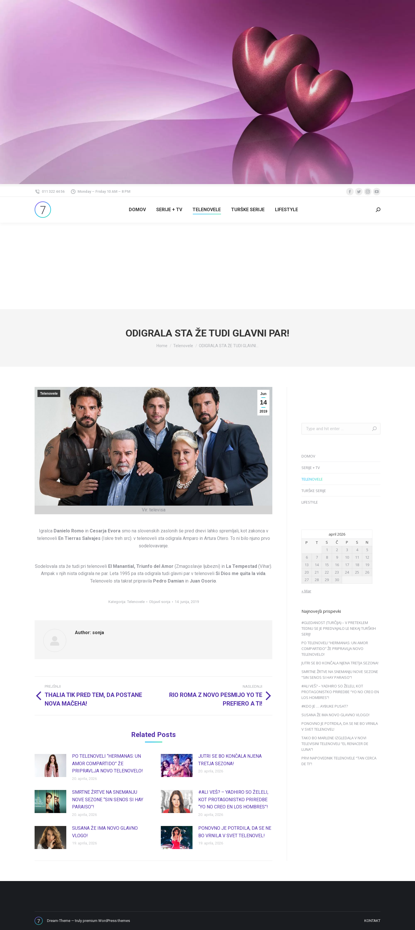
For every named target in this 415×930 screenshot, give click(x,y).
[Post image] (50, 765)
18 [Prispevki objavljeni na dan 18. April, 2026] (357, 564)
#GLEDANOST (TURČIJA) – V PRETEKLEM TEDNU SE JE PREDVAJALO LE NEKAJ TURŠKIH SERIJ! (338, 628)
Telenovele (49, 394)
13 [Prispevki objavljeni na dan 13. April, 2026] (307, 564)
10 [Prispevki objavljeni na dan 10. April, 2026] (347, 557)
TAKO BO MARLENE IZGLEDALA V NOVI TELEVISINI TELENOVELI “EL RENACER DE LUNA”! (334, 743)
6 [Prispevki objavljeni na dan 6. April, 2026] (307, 557)
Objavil (159, 602)
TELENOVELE (312, 479)
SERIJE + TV (310, 467)
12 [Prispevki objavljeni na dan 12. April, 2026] (367, 557)
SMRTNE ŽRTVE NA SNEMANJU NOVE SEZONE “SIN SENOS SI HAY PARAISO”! (107, 799)
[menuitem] (137, 210)
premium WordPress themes (106, 920)
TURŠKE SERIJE (313, 490)
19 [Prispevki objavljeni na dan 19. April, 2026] (367, 564)
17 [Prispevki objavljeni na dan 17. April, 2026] (347, 564)
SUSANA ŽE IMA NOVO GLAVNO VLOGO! (105, 831)
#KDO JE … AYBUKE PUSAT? (324, 706)
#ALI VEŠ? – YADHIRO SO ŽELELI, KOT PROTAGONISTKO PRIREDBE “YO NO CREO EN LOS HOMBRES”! (233, 799)
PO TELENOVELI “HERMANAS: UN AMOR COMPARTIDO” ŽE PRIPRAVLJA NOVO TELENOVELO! (107, 763)
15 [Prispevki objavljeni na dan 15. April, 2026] (327, 564)
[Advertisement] (207, 266)
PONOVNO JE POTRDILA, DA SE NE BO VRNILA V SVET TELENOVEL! (234, 831)
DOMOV (308, 456)
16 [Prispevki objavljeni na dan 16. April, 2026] (337, 564)
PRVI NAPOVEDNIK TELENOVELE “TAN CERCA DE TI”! (338, 760)
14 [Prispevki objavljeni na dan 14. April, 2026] (317, 564)
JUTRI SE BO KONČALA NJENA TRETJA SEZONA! (230, 759)
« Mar (306, 590)
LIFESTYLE (309, 502)
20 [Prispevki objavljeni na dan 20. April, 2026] (307, 572)
